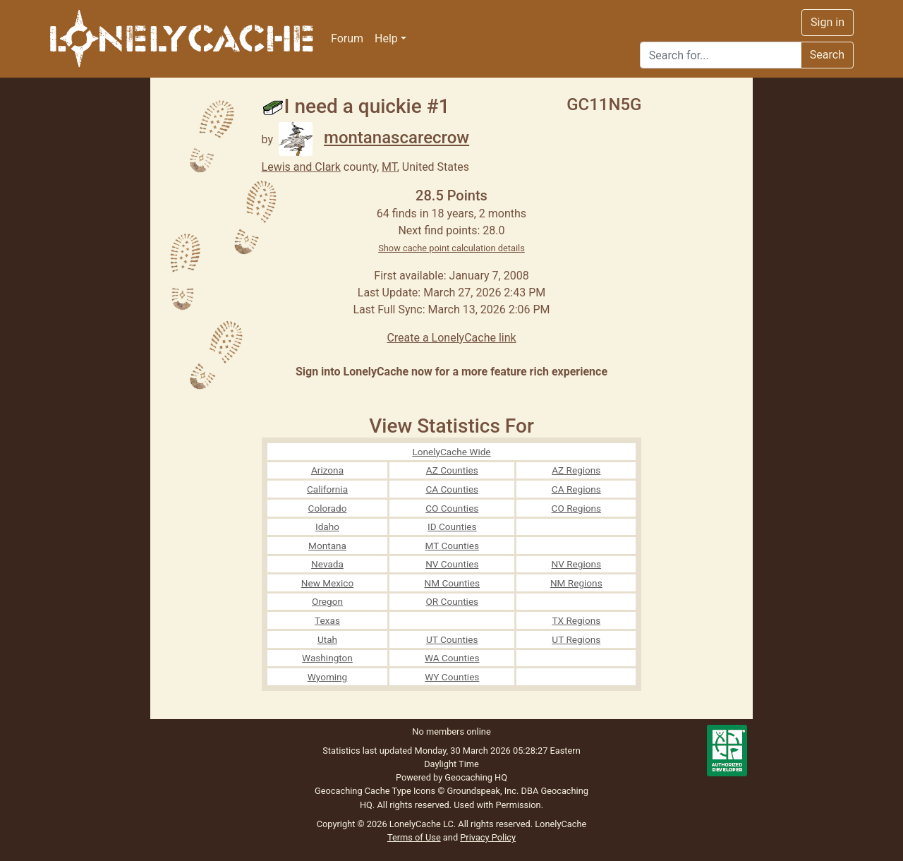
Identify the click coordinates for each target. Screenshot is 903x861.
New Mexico (327, 583)
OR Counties (451, 601)
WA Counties (452, 657)
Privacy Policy (488, 837)
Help (386, 38)
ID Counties (452, 526)
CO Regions (576, 508)
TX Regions (576, 620)
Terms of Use (414, 837)
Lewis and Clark (301, 167)
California (327, 489)
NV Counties (451, 564)
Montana (327, 545)
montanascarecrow (374, 137)
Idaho (327, 526)
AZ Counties (452, 470)
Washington (327, 657)
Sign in (827, 22)
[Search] (720, 55)
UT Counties (452, 639)
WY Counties (452, 676)
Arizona (327, 470)
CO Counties (451, 508)
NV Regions (577, 564)
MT (389, 167)
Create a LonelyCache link (451, 337)
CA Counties (451, 489)
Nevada (327, 564)
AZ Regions (576, 470)
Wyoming (328, 676)
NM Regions (576, 583)
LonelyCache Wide (451, 451)
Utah (327, 639)
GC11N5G (603, 104)
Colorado (327, 508)
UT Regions (576, 639)
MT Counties (452, 545)
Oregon (327, 601)
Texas (327, 620)
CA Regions (576, 489)
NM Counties (452, 583)
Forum (347, 38)
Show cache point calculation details (451, 248)
